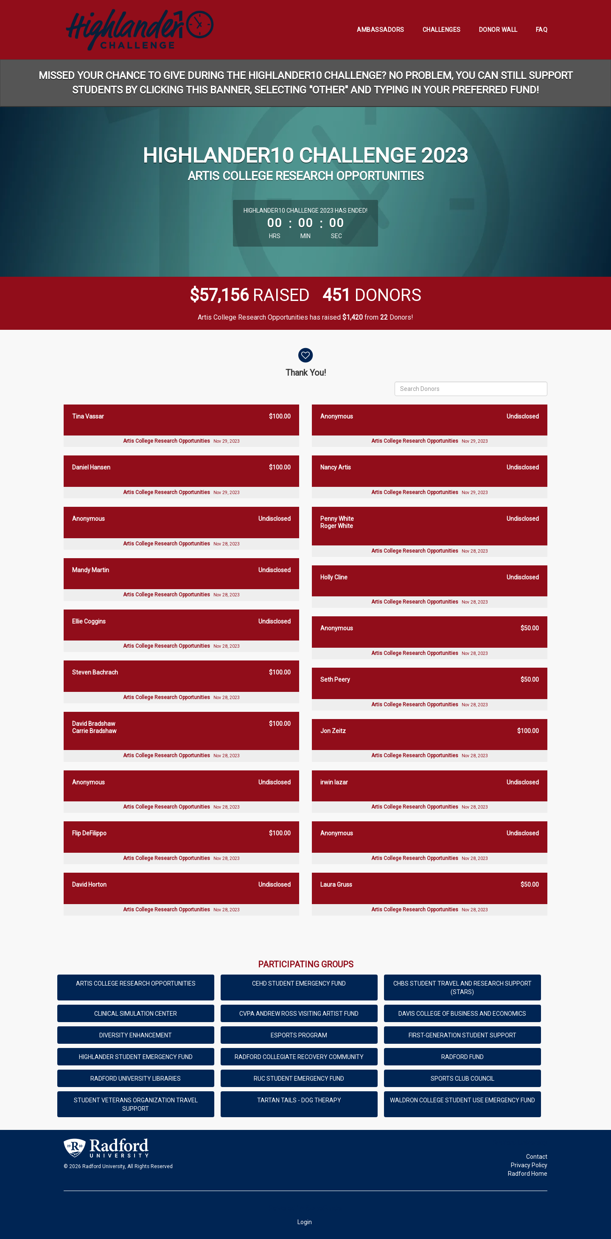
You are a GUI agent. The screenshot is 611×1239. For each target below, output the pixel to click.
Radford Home (527, 1173)
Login (304, 1222)
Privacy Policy (529, 1165)
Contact (536, 1156)
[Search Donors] (471, 389)
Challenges (442, 29)
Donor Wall (498, 29)
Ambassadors (380, 29)
